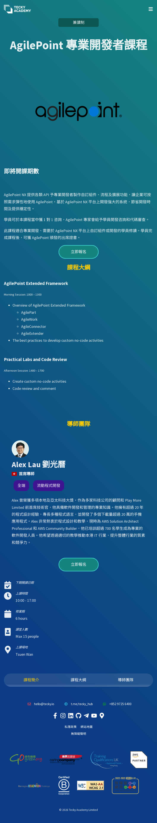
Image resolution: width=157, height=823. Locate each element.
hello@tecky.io (39, 704)
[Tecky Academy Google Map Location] (102, 716)
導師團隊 (125, 679)
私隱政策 (71, 727)
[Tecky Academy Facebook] (55, 716)
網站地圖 (87, 727)
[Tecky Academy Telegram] (86, 716)
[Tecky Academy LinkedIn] (71, 716)
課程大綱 (78, 679)
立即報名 (78, 251)
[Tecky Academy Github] (78, 716)
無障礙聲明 (78, 734)
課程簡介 (31, 679)
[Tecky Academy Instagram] (63, 716)
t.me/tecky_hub (77, 704)
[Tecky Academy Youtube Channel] (94, 716)
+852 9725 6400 (116, 704)
